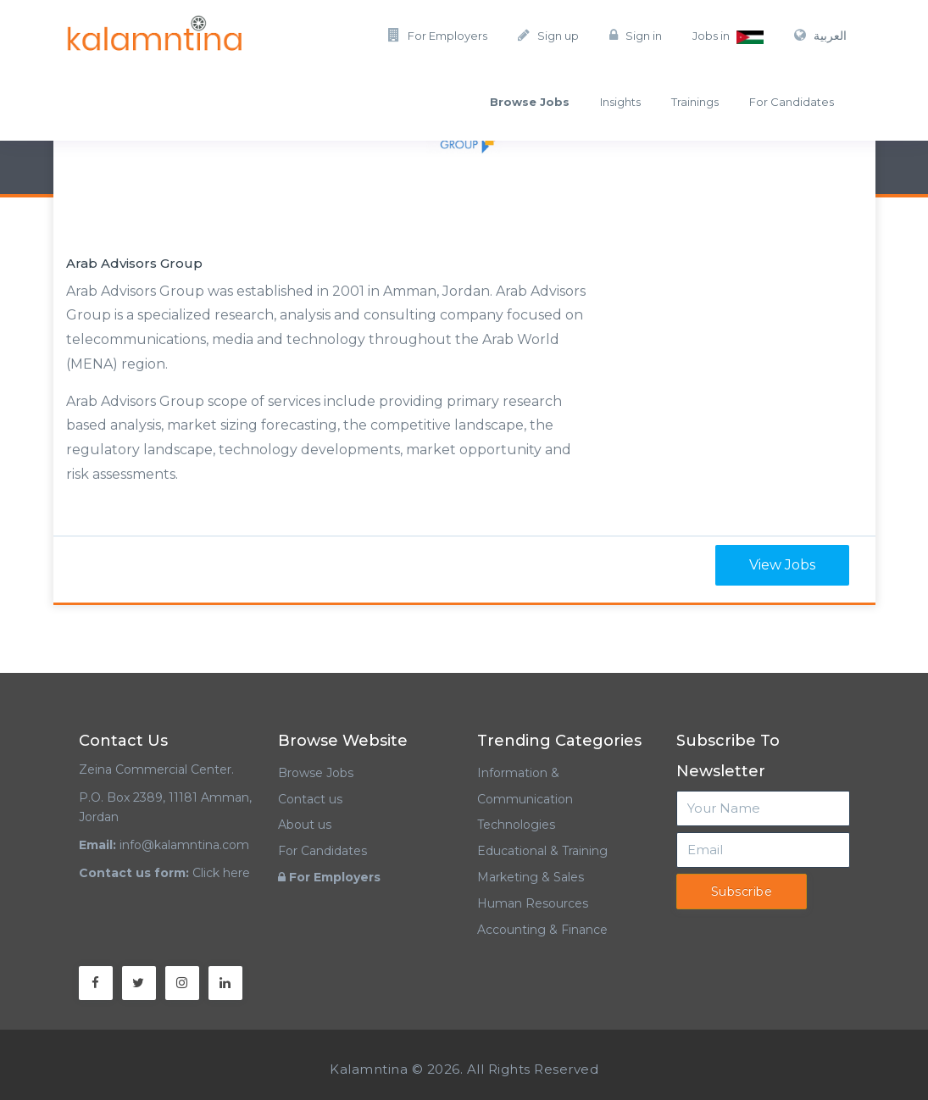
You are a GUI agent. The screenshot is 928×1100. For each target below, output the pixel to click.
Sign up (548, 35)
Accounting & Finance (542, 929)
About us (304, 824)
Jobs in (728, 36)
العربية (820, 35)
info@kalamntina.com (184, 845)
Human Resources (532, 903)
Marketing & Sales (530, 877)
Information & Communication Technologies (525, 799)
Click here (221, 873)
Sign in (635, 35)
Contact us (310, 799)
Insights (620, 101)
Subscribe (742, 891)
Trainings (695, 101)
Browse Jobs (315, 773)
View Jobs (782, 565)
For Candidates (791, 101)
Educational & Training (542, 850)
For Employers (437, 35)
